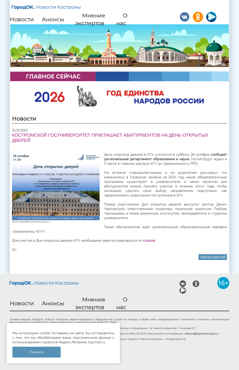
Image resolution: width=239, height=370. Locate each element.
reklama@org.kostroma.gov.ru (201, 333)
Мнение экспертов (90, 19)
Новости (22, 19)
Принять (36, 352)
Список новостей (212, 257)
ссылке (149, 241)
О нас (122, 19)
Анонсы (53, 19)
